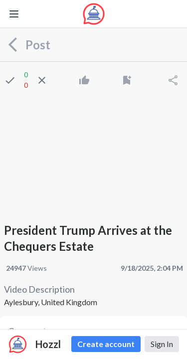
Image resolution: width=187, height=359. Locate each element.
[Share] (173, 80)
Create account (106, 344)
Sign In (162, 344)
